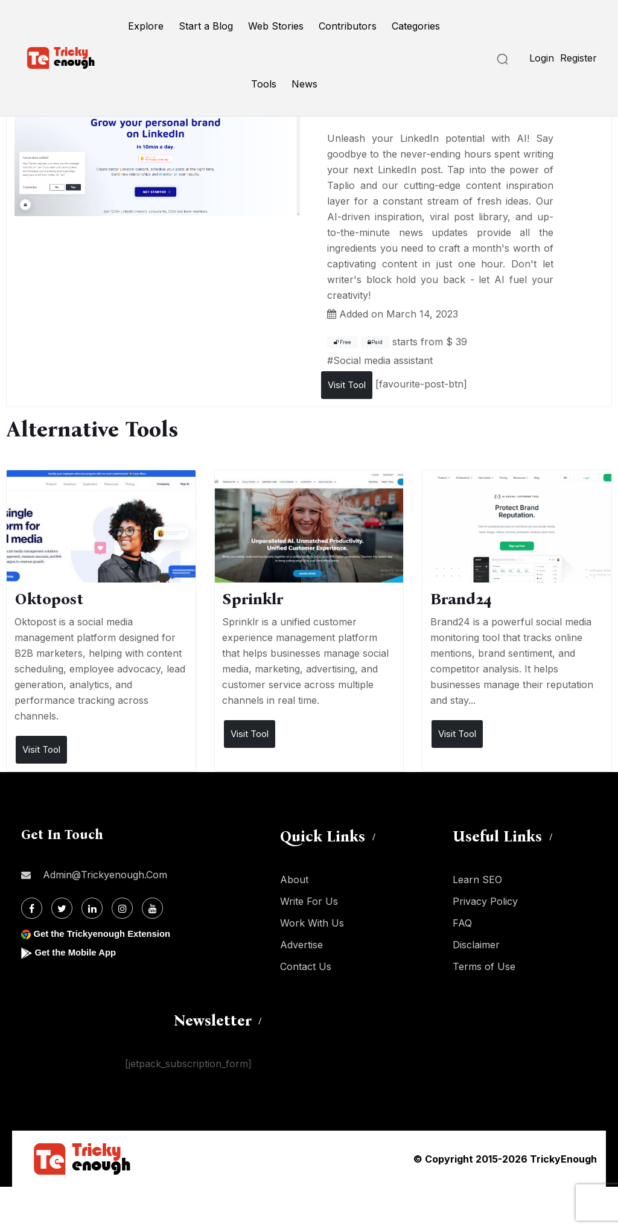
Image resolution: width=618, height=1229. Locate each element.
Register (578, 58)
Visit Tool (347, 385)
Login (541, 58)
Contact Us (305, 966)
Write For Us (309, 901)
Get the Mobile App (78, 952)
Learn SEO (477, 879)
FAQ (462, 923)
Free (342, 342)
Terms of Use (484, 966)
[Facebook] (31, 908)
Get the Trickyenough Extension (107, 933)
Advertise (301, 945)
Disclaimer (476, 945)
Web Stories (276, 26)
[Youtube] (152, 908)
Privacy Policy (485, 901)
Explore (146, 26)
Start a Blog (206, 26)
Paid (375, 342)
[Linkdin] (92, 908)
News (304, 84)
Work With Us (312, 923)
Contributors (348, 26)
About (294, 879)
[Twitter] (61, 908)
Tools (263, 84)
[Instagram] (122, 908)
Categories (416, 26)
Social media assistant (383, 360)
